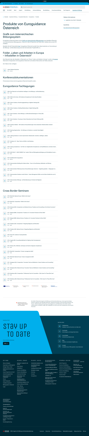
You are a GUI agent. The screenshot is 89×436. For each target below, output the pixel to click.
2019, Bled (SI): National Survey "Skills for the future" (19, 196)
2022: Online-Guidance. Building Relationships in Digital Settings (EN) (22, 108)
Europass (55, 59)
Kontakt (64, 345)
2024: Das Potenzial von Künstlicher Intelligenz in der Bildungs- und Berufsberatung (25, 91)
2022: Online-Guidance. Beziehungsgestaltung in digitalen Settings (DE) (23, 102)
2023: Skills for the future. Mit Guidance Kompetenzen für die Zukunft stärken (24, 97)
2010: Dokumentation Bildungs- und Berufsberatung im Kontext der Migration (24, 179)
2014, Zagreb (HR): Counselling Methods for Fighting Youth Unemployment (23, 240)
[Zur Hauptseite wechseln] (44, 1)
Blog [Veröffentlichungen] (63, 340)
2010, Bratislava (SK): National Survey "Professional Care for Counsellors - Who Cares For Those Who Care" (31, 278)
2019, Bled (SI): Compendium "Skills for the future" (18, 201)
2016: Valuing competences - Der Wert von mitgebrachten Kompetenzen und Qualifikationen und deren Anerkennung (31, 147)
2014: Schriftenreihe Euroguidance (15, 157)
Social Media (65, 335)
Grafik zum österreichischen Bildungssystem (33, 40)
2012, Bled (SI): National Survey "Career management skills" (20, 256)
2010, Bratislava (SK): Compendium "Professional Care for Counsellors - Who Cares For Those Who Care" (30, 273)
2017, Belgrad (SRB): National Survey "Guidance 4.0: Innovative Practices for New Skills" (26, 218)
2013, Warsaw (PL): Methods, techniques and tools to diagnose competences (24, 245)
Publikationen (70, 325)
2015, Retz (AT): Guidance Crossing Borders (17, 234)
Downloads (64, 330)
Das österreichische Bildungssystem (71, 27)
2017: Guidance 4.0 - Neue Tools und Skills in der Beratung (20, 141)
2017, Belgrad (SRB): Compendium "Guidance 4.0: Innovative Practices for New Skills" (26, 212)
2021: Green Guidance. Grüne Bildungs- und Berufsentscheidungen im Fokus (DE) (25, 113)
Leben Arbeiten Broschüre (13, 69)
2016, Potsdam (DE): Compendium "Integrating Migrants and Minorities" (23, 223)
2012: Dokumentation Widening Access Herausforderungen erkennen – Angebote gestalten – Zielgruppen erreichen (32, 169)
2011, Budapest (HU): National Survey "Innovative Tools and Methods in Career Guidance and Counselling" (30, 267)
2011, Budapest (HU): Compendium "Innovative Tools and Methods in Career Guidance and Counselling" (30, 262)
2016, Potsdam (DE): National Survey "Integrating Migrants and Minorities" (23, 229)
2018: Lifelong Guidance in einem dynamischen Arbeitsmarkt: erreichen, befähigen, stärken (27, 135)
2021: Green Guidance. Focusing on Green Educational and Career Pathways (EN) (25, 119)
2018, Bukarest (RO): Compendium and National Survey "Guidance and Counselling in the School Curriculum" (31, 207)
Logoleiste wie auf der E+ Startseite (72, 20)
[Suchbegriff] (52, 7)
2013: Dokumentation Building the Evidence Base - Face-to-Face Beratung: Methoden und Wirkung (29, 163)
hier (19, 46)
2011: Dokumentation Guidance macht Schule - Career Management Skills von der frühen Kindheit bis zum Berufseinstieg (31, 174)
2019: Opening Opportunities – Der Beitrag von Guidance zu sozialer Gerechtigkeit (25, 130)
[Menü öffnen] (4, 10)
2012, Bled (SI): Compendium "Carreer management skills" (20, 251)
